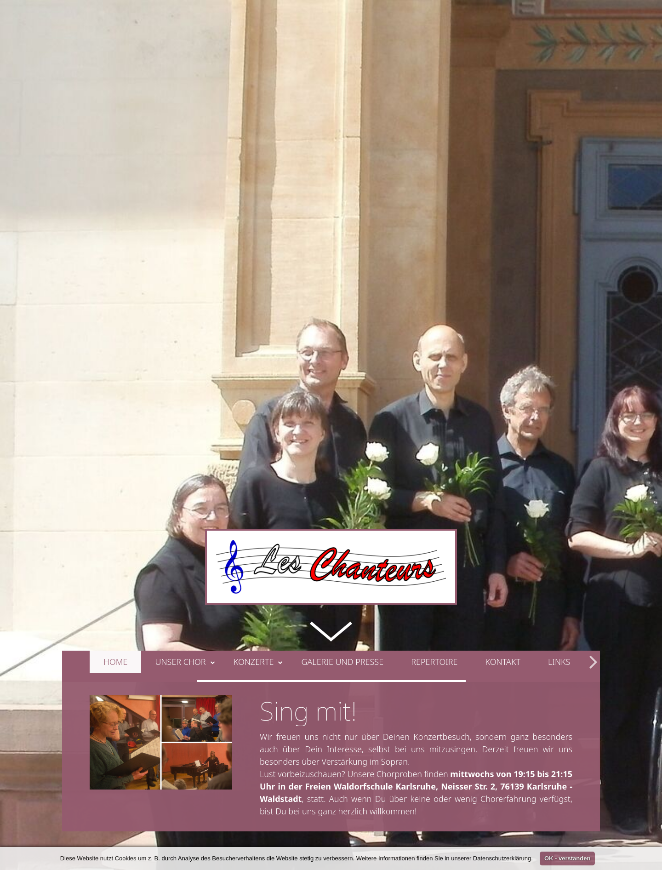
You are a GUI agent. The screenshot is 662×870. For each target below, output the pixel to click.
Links (559, 562)
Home (115, 562)
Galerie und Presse (342, 562)
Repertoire (434, 562)
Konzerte (258, 562)
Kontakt (503, 562)
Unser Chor (185, 562)
